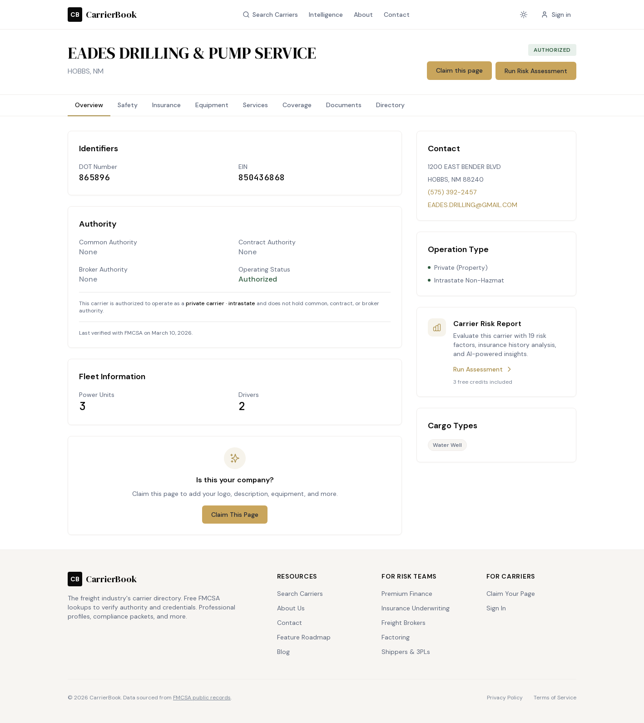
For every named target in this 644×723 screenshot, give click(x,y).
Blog (283, 652)
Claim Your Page (510, 593)
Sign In (496, 608)
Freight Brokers (403, 623)
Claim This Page (234, 514)
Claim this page (459, 70)
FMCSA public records (202, 697)
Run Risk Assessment (536, 71)
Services (255, 105)
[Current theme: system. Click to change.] (523, 14)
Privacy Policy (505, 697)
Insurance (166, 105)
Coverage (297, 105)
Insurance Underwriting (415, 608)
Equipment (211, 105)
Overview (89, 105)
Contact (397, 14)
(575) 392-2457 (452, 192)
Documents (344, 105)
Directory (390, 105)
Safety (128, 105)
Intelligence (326, 14)
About (363, 14)
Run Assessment (483, 369)
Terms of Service (555, 697)
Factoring (395, 637)
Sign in (556, 14)
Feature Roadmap (304, 637)
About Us (291, 608)
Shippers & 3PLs (405, 652)
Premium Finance (406, 593)
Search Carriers (270, 14)
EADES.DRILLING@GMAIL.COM (472, 205)
